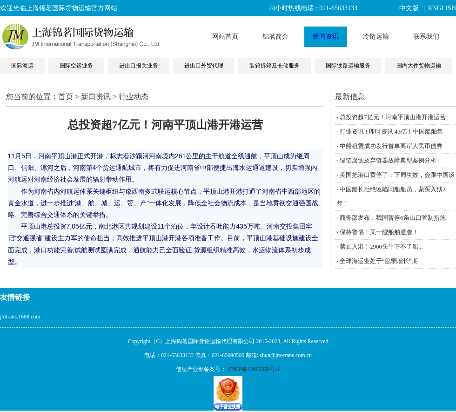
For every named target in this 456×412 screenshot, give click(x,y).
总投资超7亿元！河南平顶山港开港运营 (393, 117)
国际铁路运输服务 (348, 65)
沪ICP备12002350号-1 (254, 369)
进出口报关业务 (138, 65)
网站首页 (225, 36)
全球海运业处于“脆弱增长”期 (379, 260)
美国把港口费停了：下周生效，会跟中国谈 (397, 174)
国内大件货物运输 (418, 65)
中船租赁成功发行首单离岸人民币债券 (391, 145)
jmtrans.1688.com (20, 316)
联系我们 (426, 36)
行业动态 (133, 97)
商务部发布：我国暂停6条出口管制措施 (393, 217)
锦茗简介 (275, 36)
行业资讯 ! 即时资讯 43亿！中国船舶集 (391, 131)
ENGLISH (442, 8)
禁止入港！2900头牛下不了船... (381, 246)
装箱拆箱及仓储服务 (274, 65)
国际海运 (22, 65)
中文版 (409, 8)
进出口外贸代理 (203, 65)
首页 (65, 97)
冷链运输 (376, 36)
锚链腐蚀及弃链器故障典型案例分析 (388, 160)
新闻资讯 (326, 36)
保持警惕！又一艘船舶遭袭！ (379, 232)
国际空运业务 (76, 65)
